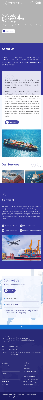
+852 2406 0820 (12, 304)
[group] (13, 183)
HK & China (5, 384)
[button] (39, 171)
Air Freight (26, 366)
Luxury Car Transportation (30, 379)
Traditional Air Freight (11, 232)
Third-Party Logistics (29, 376)
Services (26, 363)
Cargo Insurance (28, 384)
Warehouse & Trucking (29, 382)
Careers (4, 397)
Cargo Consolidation (11, 237)
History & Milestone (7, 366)
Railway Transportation (29, 371)
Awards (4, 374)
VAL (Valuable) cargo (29, 232)
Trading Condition (14, 397)
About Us (5, 363)
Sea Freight (26, 368)
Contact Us (5, 381)
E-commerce (27, 374)
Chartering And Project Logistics (32, 237)
